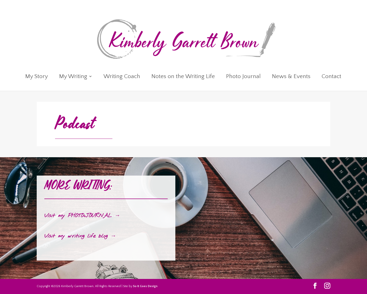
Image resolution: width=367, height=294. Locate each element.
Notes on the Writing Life (183, 77)
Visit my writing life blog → (80, 236)
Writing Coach (121, 77)
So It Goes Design (145, 286)
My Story (36, 77)
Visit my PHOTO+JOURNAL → (82, 215)
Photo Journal (243, 77)
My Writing (73, 77)
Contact (331, 77)
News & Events (291, 77)
